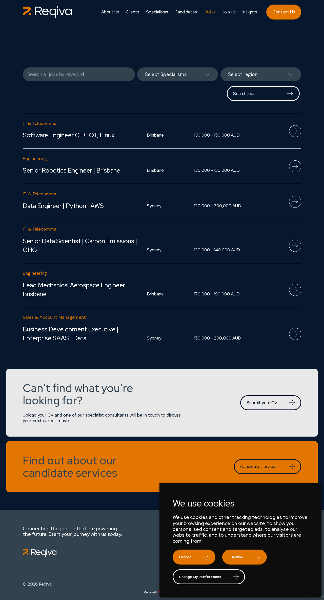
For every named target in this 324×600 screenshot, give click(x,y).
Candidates (186, 12)
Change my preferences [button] (200, 576)
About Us (110, 12)
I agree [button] (185, 557)
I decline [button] (236, 557)
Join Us (229, 12)
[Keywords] (79, 74)
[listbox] (177, 74)
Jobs (209, 11)
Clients (132, 12)
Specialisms (157, 12)
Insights (249, 12)
